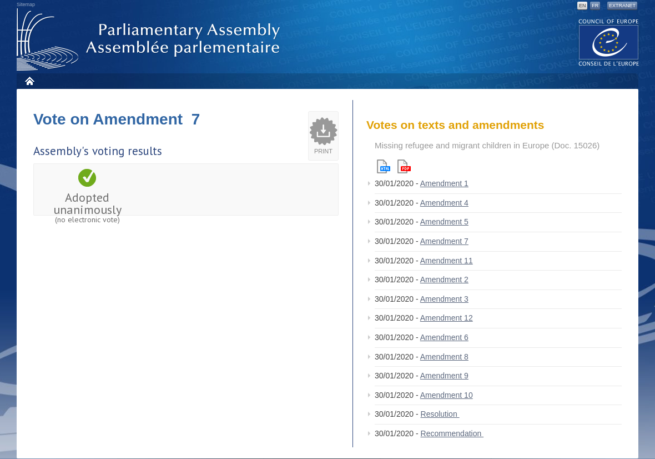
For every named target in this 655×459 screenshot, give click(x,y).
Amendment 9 (444, 375)
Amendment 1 (444, 183)
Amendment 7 (444, 241)
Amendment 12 (446, 317)
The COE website (609, 41)
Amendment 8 (444, 356)
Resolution (440, 414)
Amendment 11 (446, 260)
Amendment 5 (444, 221)
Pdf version (404, 166)
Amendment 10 (446, 395)
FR (595, 5)
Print (323, 151)
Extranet (622, 5)
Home (29, 81)
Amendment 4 (444, 202)
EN (582, 5)
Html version (383, 166)
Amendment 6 (444, 337)
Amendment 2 (444, 279)
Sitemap (26, 4)
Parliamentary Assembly (150, 39)
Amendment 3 (444, 299)
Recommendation (452, 433)
